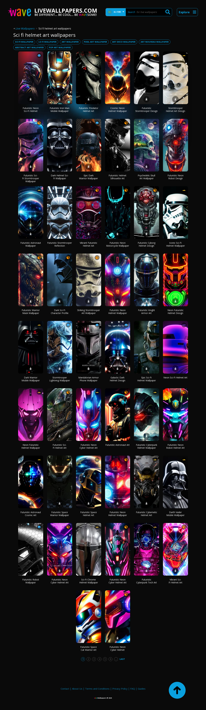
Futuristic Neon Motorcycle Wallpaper (117, 244)
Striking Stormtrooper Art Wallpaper (88, 312)
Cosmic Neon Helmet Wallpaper (117, 110)
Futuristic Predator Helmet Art (88, 110)
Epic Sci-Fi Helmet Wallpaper (146, 379)
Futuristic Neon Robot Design (175, 177)
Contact (65, 688)
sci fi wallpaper (24, 41)
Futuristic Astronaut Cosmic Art (30, 514)
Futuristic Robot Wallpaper (30, 581)
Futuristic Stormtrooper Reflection (59, 244)
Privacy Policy (120, 688)
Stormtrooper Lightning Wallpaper (59, 379)
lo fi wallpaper (47, 41)
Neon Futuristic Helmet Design (175, 312)
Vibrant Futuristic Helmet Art (88, 244)
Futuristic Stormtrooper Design (146, 110)
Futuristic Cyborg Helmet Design (146, 244)
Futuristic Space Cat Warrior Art (88, 648)
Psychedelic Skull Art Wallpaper (146, 177)
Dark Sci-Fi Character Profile (59, 312)
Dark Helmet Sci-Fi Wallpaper (59, 177)
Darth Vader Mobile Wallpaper (175, 514)
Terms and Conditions (97, 688)
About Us (77, 688)
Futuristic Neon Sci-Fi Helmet (31, 110)
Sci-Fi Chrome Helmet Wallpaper (88, 581)
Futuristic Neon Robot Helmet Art (175, 446)
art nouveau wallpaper (155, 41)
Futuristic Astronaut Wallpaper (30, 244)
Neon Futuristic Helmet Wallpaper (30, 446)
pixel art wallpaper (95, 41)
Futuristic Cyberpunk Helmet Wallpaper (146, 446)
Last (122, 659)
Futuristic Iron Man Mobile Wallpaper (59, 110)
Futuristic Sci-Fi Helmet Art (60, 446)
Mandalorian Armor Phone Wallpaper (88, 379)
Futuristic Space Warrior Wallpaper (59, 514)
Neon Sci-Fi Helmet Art (175, 377)
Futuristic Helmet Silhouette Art (117, 177)
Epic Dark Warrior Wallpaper (88, 177)
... (116, 659)
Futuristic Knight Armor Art (146, 312)
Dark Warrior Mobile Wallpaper (31, 379)
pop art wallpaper (60, 47)
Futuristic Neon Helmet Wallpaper (117, 312)
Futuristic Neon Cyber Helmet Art (89, 446)
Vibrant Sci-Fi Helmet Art (175, 581)
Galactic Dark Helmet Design (117, 379)
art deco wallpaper (123, 41)
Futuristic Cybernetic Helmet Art (146, 514)
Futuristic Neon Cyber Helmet (118, 648)
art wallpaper (70, 41)
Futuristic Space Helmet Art (88, 514)
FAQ (132, 688)
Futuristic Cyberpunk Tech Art (146, 581)
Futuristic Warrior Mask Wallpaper (31, 312)
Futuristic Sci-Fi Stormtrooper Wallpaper (30, 178)
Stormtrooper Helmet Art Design (175, 110)
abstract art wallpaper (29, 47)
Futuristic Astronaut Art (117, 444)
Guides (141, 688)
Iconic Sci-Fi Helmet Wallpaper (175, 244)
